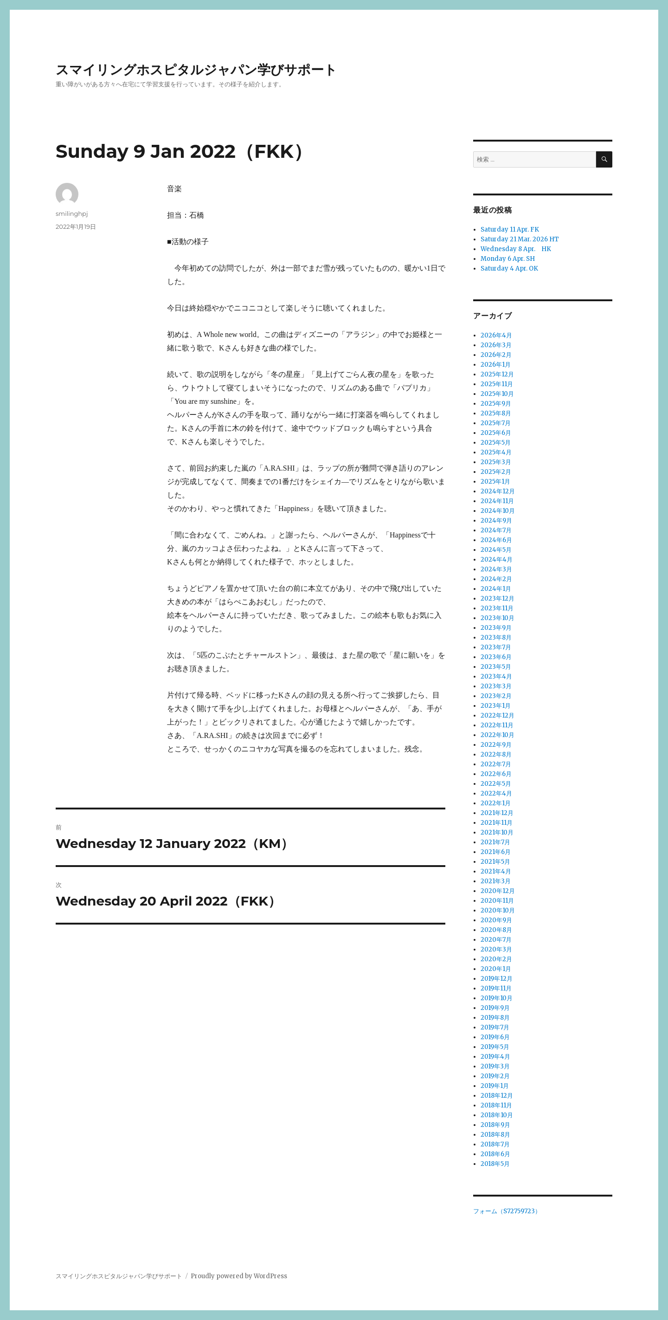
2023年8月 (496, 637)
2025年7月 (496, 423)
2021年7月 (495, 842)
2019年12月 (497, 979)
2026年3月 (496, 345)
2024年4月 (497, 559)
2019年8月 (495, 1018)
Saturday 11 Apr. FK (510, 229)
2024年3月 (496, 569)
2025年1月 (495, 481)
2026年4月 (496, 335)
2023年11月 (497, 608)
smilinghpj (72, 213)
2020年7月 (496, 940)
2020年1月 (496, 969)
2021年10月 (497, 832)
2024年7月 (496, 530)
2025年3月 (496, 462)
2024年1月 (496, 589)
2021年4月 (496, 871)
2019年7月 (495, 1027)
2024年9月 (496, 520)
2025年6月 (496, 433)
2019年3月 (495, 1066)
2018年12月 (497, 1096)
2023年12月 (497, 598)
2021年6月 (496, 852)
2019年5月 (495, 1047)
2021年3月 (496, 881)
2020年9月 (496, 920)
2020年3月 (496, 949)
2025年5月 (496, 442)
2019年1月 (495, 1086)
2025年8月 (496, 413)
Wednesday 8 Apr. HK (516, 249)
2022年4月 (496, 793)
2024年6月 (496, 540)
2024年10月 (498, 511)
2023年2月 (496, 696)
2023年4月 (496, 676)
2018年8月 (495, 1135)
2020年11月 (497, 901)
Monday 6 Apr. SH (508, 259)
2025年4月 (496, 452)
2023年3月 (496, 686)
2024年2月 (496, 579)
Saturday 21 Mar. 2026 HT (520, 239)
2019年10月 (497, 998)
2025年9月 (496, 404)
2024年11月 (497, 501)
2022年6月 (496, 774)
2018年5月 (495, 1164)
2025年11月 (497, 384)
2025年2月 (496, 472)
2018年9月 (495, 1125)
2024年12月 (498, 491)
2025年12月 (497, 374)
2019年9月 (495, 1008)
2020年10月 (498, 910)
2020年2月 (496, 959)
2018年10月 (497, 1115)
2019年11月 (496, 988)
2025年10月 (497, 394)
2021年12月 (497, 813)
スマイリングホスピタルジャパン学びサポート (196, 70)
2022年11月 (497, 725)
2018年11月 (496, 1105)
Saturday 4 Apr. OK (509, 268)
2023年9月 (496, 628)
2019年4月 (495, 1057)
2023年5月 (496, 667)
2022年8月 (496, 754)
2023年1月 (496, 706)
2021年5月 (495, 862)
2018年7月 (495, 1144)
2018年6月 (495, 1154)
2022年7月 (496, 764)
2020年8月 (496, 930)
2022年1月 (496, 803)
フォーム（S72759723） (507, 1211)
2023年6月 (496, 657)
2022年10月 (497, 735)
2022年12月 (497, 715)
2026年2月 (496, 355)
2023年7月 (496, 647)
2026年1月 (496, 365)
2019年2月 (495, 1076)
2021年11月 (497, 823)
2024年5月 (496, 550)
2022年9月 (496, 745)
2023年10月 (497, 618)
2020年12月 (498, 891)
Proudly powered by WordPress (239, 1276)
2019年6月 (495, 1037)
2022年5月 (496, 784)
